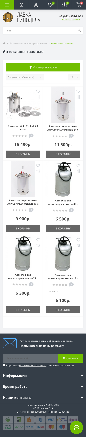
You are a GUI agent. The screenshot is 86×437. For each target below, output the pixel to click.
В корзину (22, 154)
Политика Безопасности (32, 365)
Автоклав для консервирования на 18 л (63, 276)
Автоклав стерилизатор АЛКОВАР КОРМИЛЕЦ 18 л (22, 202)
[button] (36, 5)
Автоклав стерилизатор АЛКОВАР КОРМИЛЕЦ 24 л (62, 128)
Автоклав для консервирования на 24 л (23, 276)
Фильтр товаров (43, 67)
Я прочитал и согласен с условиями (40, 365)
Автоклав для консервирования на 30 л (63, 202)
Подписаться (70, 358)
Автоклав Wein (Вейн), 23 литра (23, 127)
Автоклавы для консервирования (28, 43)
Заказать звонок (71, 19)
